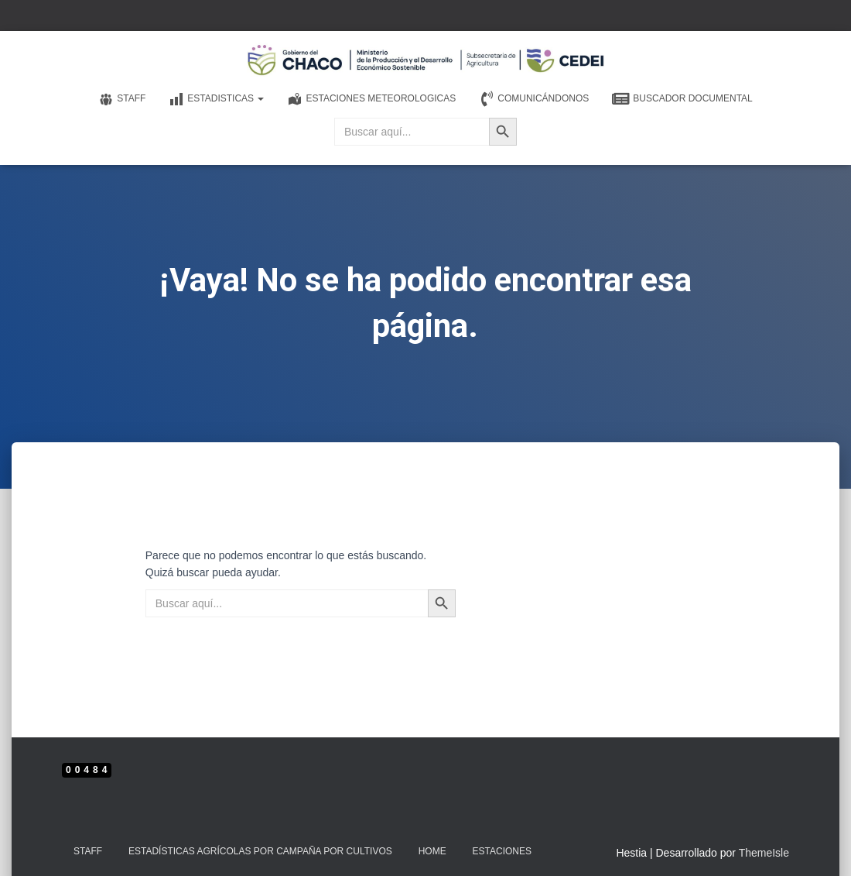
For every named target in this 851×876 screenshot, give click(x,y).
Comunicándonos (534, 99)
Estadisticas (216, 99)
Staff (121, 99)
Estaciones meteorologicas (371, 99)
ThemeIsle (764, 853)
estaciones (502, 851)
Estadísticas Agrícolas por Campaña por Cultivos (260, 851)
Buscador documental (682, 99)
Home (432, 851)
